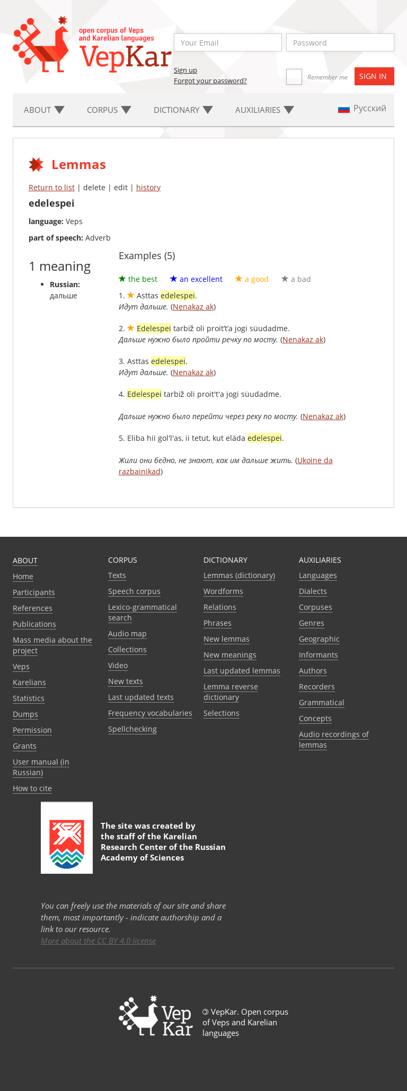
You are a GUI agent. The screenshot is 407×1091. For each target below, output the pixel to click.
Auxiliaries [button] (264, 109)
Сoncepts (315, 718)
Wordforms (223, 591)
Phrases (218, 623)
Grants (25, 746)
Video (118, 665)
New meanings (230, 655)
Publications (34, 624)
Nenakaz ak (193, 306)
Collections (127, 649)
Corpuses (315, 607)
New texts (125, 681)
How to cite (32, 788)
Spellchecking (132, 729)
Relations (220, 607)
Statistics (29, 698)
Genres (311, 623)
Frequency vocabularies (150, 713)
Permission (32, 730)
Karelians (29, 682)
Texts (117, 575)
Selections (222, 713)
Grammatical (321, 702)
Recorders (317, 686)
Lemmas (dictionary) (239, 575)
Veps (21, 666)
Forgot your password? (210, 80)
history (148, 187)
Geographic (319, 639)
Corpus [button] (109, 109)
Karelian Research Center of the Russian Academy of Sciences (163, 847)
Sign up (185, 70)
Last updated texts (141, 697)
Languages (318, 575)
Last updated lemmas (242, 671)
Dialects (313, 591)
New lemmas (227, 639)
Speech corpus (134, 591)
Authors (313, 671)
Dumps (25, 714)
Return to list (52, 187)
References (32, 608)
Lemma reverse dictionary (231, 691)
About (25, 560)
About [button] (44, 109)
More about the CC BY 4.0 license (98, 940)
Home (23, 576)
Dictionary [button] (183, 109)
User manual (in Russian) (41, 767)
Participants (34, 592)
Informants (318, 655)
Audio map (127, 633)
